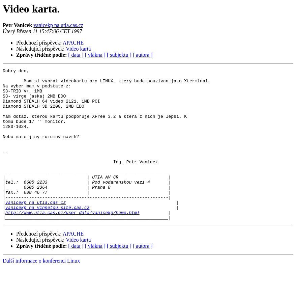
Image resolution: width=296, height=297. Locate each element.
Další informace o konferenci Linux (41, 291)
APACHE (73, 43)
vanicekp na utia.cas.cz (58, 25)
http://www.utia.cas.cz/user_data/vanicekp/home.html (72, 242)
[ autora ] (143, 55)
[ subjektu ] (119, 55)
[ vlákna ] (95, 55)
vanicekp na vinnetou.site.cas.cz (47, 236)
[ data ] (75, 55)
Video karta (78, 49)
